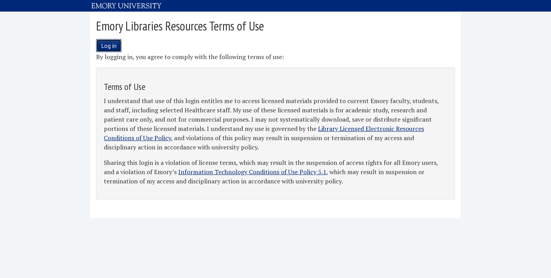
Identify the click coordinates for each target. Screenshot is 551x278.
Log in (109, 45)
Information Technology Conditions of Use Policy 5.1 (252, 172)
